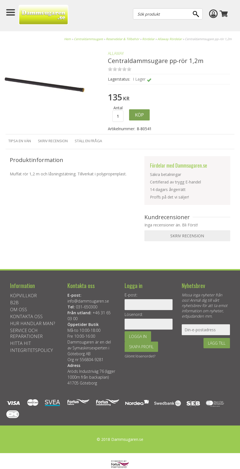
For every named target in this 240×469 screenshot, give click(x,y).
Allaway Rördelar (169, 39)
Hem (67, 39)
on (110, 69)
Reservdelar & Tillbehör (122, 39)
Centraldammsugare (88, 39)
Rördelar (148, 39)
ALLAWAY (116, 53)
